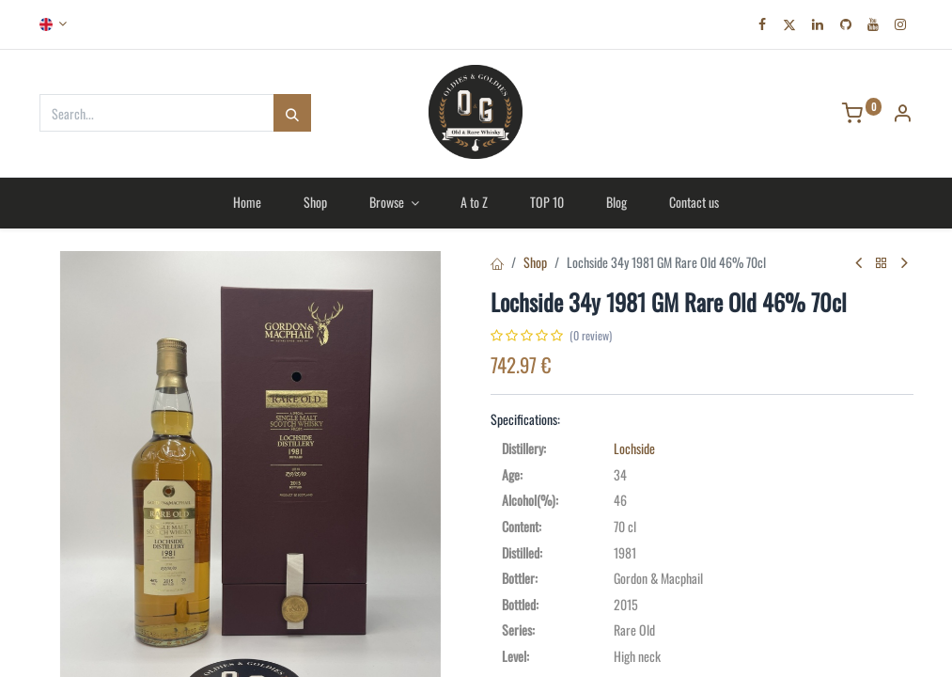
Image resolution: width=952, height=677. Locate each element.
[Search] (292, 113)
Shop (535, 262)
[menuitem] (247, 202)
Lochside (634, 448)
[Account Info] (902, 114)
